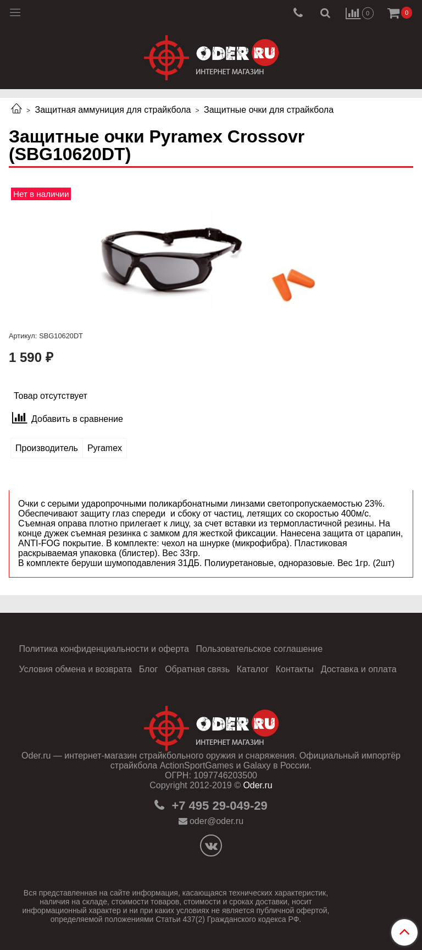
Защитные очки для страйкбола (269, 109)
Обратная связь (197, 669)
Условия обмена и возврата (75, 669)
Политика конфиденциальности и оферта (103, 649)
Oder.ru (257, 785)
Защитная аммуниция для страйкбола (113, 109)
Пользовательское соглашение (259, 649)
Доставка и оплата (359, 669)
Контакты (295, 669)
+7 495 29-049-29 (217, 805)
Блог (148, 669)
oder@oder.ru (216, 821)
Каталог (253, 669)
